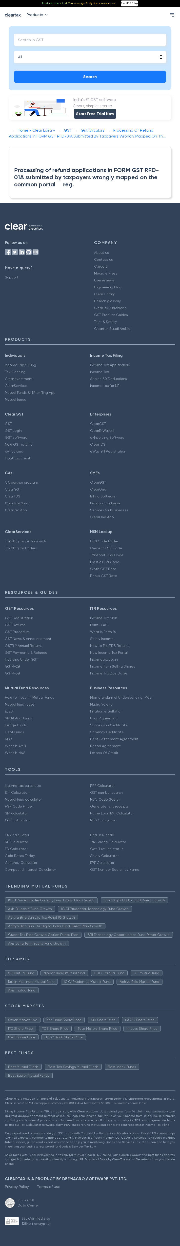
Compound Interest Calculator (30, 869)
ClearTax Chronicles (110, 308)
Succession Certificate (109, 725)
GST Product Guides (111, 315)
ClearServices (16, 386)
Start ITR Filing (129, 3)
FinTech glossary (107, 301)
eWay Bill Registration (108, 451)
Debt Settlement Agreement (114, 739)
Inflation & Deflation (106, 711)
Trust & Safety (105, 322)
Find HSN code (102, 835)
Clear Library (104, 294)
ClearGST (98, 424)
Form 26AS (98, 625)
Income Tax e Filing (20, 365)
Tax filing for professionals (26, 541)
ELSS (9, 711)
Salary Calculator (104, 856)
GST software (16, 437)
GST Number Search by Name (114, 869)
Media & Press (105, 273)
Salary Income (102, 639)
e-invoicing (14, 451)
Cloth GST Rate (103, 569)
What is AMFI (15, 746)
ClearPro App (16, 510)
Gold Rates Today (20, 856)
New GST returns (18, 444)
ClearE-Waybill (102, 431)
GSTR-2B (12, 666)
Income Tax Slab (103, 618)
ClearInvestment (19, 379)
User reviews (104, 280)
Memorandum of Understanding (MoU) (121, 697)
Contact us (103, 259)
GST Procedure (17, 632)
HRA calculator (17, 835)
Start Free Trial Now (95, 113)
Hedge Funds (16, 725)
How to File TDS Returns (109, 646)
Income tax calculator (23, 786)
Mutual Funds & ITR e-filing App (30, 393)
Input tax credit (17, 458)
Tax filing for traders (21, 548)
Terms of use (48, 1186)
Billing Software (103, 496)
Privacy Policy (17, 1186)
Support (11, 277)
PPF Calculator (102, 786)
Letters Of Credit (104, 753)
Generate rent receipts (109, 806)
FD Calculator (16, 849)
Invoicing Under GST (21, 659)
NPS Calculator (102, 820)
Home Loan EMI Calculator (112, 813)
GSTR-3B (12, 673)
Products (38, 14)
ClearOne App (102, 517)
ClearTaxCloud (17, 503)
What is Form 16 (103, 632)
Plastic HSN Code (104, 562)
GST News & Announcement (28, 639)
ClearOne (98, 489)
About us (101, 253)
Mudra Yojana (101, 704)
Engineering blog (107, 287)
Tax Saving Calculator (108, 842)
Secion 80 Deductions (108, 379)
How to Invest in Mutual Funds (29, 697)
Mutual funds (15, 399)
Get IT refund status (106, 849)
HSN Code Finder (104, 541)
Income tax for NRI (105, 386)
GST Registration (19, 618)
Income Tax (99, 372)
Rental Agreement (105, 746)
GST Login (13, 431)
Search (90, 76)
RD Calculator (16, 842)
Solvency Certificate (107, 732)
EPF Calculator (102, 863)
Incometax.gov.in (104, 659)
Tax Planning (15, 372)
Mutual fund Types (20, 704)
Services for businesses (109, 510)
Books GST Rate (103, 576)
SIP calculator (16, 813)
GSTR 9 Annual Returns (23, 646)
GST (8, 424)
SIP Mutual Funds (19, 718)
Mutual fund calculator (23, 799)
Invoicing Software (105, 503)
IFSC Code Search (105, 799)
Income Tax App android (110, 365)
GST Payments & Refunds (26, 652)
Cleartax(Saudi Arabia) (112, 329)
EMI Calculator (16, 792)
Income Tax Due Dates (109, 673)
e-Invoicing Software (107, 437)
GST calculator (17, 820)
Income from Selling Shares (112, 666)
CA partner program (21, 482)
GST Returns (15, 625)
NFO (8, 739)
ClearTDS (97, 444)
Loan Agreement (104, 718)
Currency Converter (21, 863)
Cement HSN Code (106, 548)
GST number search (106, 792)
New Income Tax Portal (109, 652)
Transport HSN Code (106, 555)
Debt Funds (14, 732)
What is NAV (15, 753)
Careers (100, 266)
